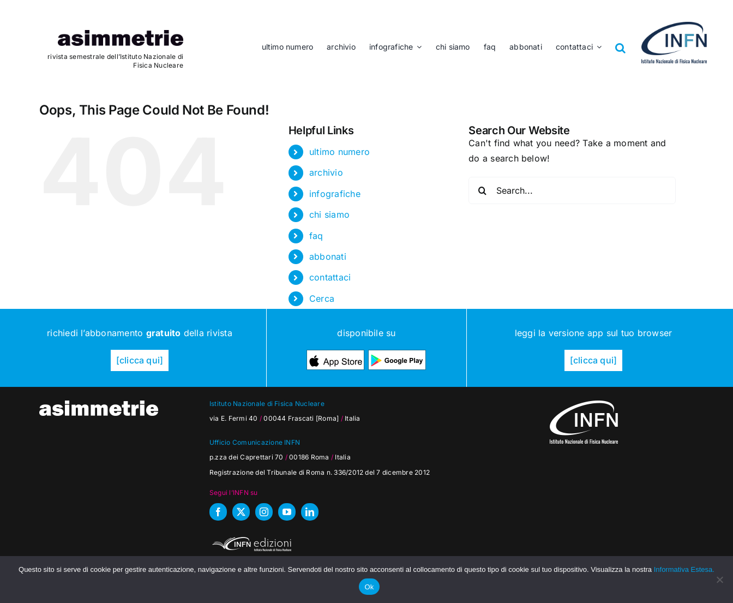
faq (316, 235)
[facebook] (218, 512)
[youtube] (287, 512)
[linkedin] (310, 512)
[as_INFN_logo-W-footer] (584, 404)
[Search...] (572, 190)
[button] (620, 39)
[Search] (482, 190)
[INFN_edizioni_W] (250, 538)
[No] (719, 579)
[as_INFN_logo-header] (674, 26)
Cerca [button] (321, 298)
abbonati (327, 256)
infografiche (335, 193)
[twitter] (241, 512)
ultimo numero (339, 151)
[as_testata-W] (98, 404)
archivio (326, 172)
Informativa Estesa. (684, 569)
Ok (369, 587)
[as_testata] (120, 34)
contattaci (330, 277)
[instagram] (264, 512)
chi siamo (329, 214)
